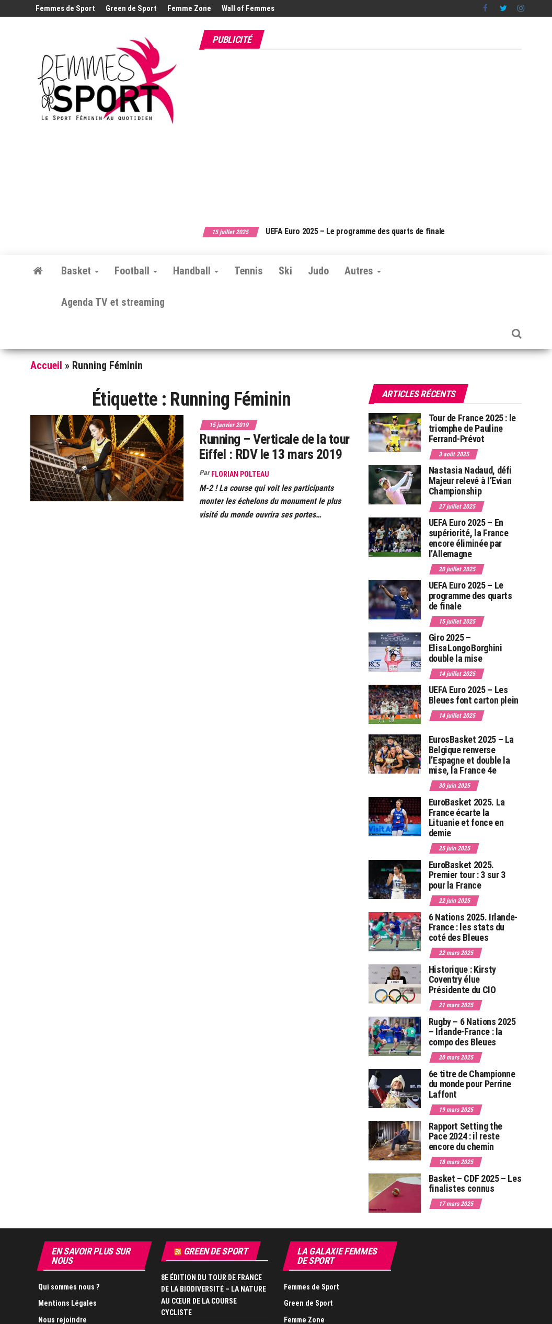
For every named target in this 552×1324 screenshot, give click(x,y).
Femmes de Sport (65, 8)
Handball (195, 270)
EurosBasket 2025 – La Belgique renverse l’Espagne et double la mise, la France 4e (471, 755)
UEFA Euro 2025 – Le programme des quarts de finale (378, 231)
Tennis (248, 270)
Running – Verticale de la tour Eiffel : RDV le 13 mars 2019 (274, 446)
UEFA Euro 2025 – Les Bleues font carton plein (474, 695)
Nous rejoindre (62, 1320)
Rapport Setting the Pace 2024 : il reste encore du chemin (465, 1137)
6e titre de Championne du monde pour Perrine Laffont (472, 1084)
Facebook (486, 8)
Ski (285, 270)
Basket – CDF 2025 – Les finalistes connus (475, 1183)
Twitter (503, 8)
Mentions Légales (67, 1303)
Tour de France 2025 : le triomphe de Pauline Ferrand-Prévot (472, 428)
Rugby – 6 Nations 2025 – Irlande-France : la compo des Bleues (472, 1032)
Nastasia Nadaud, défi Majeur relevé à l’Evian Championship (470, 481)
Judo (318, 270)
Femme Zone (189, 8)
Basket (80, 270)
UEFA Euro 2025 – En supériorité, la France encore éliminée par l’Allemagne (469, 538)
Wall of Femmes (248, 8)
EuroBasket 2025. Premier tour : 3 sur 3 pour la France (467, 875)
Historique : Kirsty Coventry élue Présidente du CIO (462, 980)
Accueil (46, 365)
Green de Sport (131, 8)
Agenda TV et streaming (113, 302)
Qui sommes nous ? (68, 1287)
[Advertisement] (375, 132)
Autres (362, 270)
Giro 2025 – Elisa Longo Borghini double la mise (465, 648)
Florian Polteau (240, 474)
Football (135, 270)
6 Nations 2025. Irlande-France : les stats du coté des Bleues (473, 927)
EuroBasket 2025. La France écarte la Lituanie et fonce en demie (467, 817)
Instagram (521, 8)
